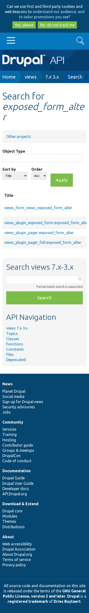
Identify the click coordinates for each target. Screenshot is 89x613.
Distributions (13, 527)
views (31, 77)
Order (36, 169)
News (7, 384)
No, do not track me (57, 25)
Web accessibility (17, 544)
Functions (14, 344)
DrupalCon (11, 455)
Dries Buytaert (67, 601)
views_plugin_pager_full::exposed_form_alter (42, 242)
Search (75, 77)
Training (9, 434)
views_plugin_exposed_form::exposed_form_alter (46, 223)
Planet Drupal (13, 391)
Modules (9, 516)
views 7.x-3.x (17, 328)
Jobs (6, 412)
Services (9, 429)
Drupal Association (18, 549)
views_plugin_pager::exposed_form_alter (39, 233)
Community (12, 422)
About (8, 537)
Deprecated (16, 360)
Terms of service (16, 559)
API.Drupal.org (14, 494)
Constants (15, 349)
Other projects (18, 136)
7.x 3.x (52, 77)
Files (10, 354)
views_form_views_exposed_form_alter (38, 208)
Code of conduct (16, 461)
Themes (9, 521)
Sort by (9, 169)
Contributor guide (17, 445)
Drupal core (12, 511)
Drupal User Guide (17, 483)
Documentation (16, 471)
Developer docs (15, 488)
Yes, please (24, 25)
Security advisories (18, 407)
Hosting (9, 440)
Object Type (13, 151)
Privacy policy (14, 565)
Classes (12, 339)
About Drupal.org (17, 554)
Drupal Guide (13, 478)
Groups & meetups (18, 450)
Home (9, 77)
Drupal (73, 596)
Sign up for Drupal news (22, 402)
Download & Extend (20, 504)
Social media (13, 396)
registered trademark (28, 601)
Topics (12, 333)
